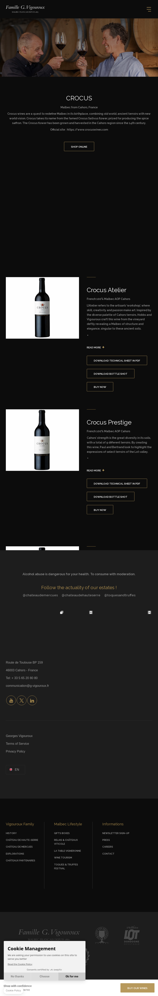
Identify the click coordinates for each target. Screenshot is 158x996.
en (17, 769)
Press (106, 840)
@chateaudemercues (40, 595)
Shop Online (79, 146)
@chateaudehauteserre (81, 595)
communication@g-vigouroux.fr (27, 685)
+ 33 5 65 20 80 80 (24, 678)
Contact (108, 853)
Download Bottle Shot (110, 373)
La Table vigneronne (67, 851)
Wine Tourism (63, 857)
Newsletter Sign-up (115, 833)
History (11, 833)
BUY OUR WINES (137, 988)
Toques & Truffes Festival (66, 866)
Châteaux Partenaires (20, 860)
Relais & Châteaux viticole (66, 842)
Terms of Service (17, 743)
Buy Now (100, 387)
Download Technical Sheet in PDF (117, 360)
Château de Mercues (19, 846)
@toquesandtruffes (119, 595)
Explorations (15, 853)
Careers (107, 846)
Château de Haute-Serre (22, 840)
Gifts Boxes (62, 833)
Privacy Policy (15, 751)
